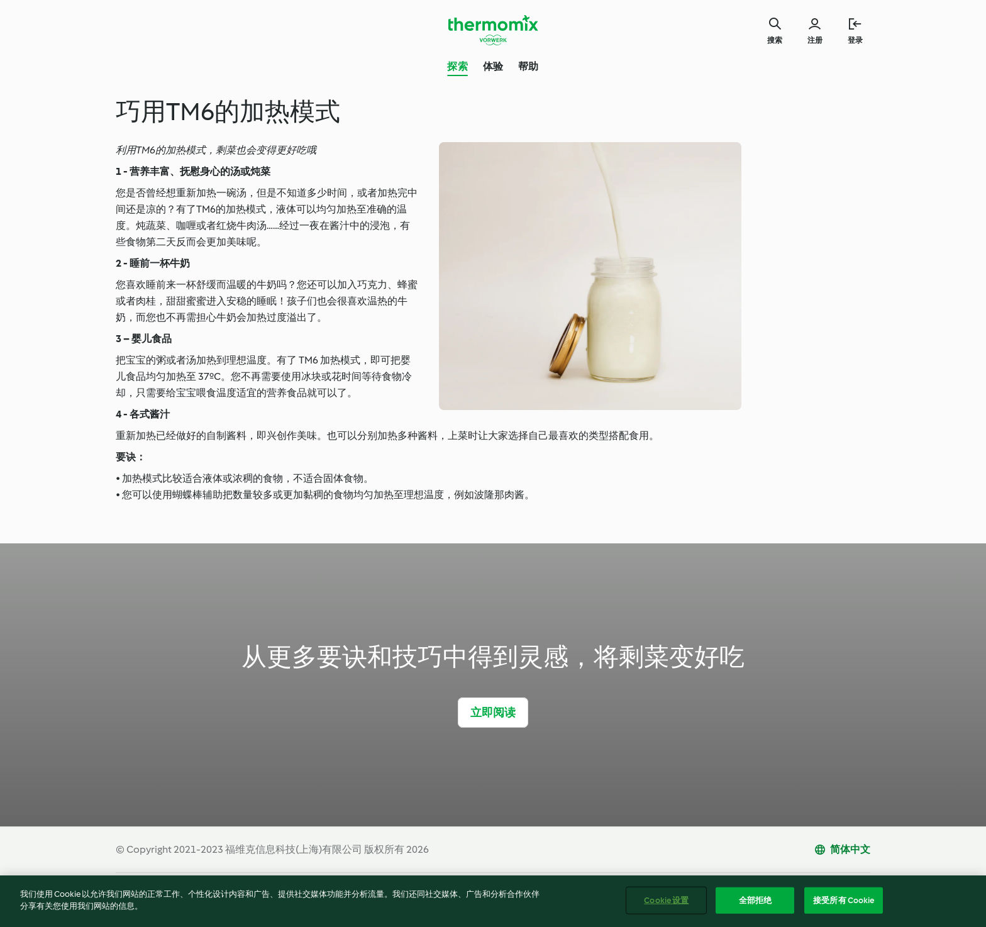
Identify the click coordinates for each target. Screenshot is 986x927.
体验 (493, 66)
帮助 (528, 66)
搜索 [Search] (774, 40)
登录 (855, 40)
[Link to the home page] (493, 30)
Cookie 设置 (666, 906)
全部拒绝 (755, 906)
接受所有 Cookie (843, 906)
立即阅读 (493, 712)
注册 (815, 40)
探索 (457, 66)
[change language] (842, 849)
